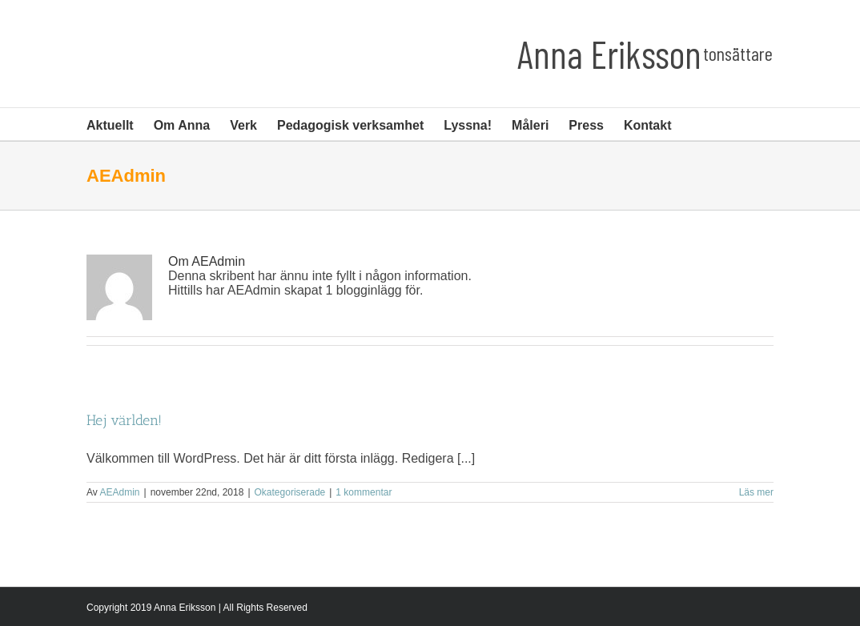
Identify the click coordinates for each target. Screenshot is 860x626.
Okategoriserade (290, 492)
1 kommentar (364, 492)
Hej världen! (124, 420)
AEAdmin (119, 492)
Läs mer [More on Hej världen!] (756, 492)
